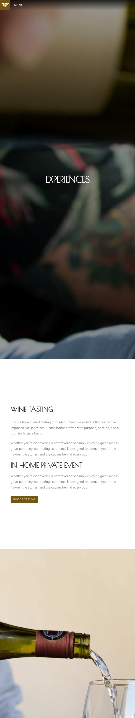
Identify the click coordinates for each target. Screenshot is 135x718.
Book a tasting (24, 499)
